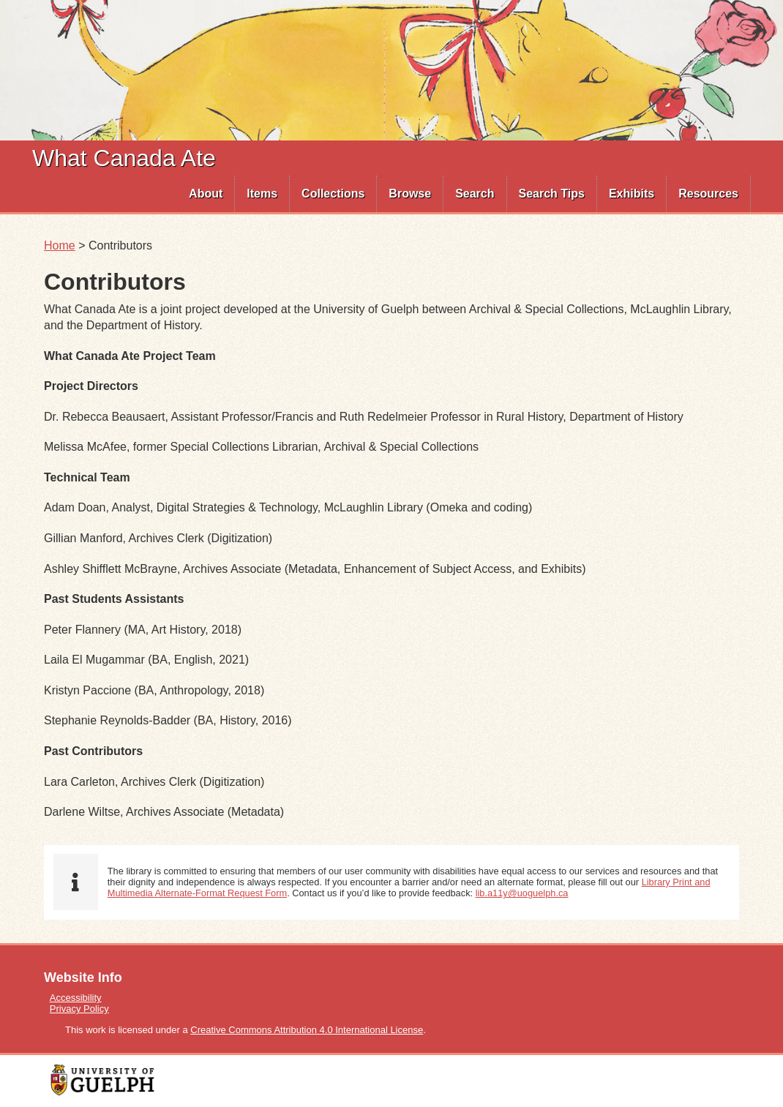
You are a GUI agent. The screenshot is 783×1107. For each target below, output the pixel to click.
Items (262, 193)
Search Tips (552, 193)
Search (474, 193)
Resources (708, 193)
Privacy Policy (79, 1008)
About (205, 193)
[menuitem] (206, 194)
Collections (332, 193)
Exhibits (631, 193)
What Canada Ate (124, 158)
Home (59, 245)
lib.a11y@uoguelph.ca (522, 893)
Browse (410, 193)
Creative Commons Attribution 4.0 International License (306, 1029)
